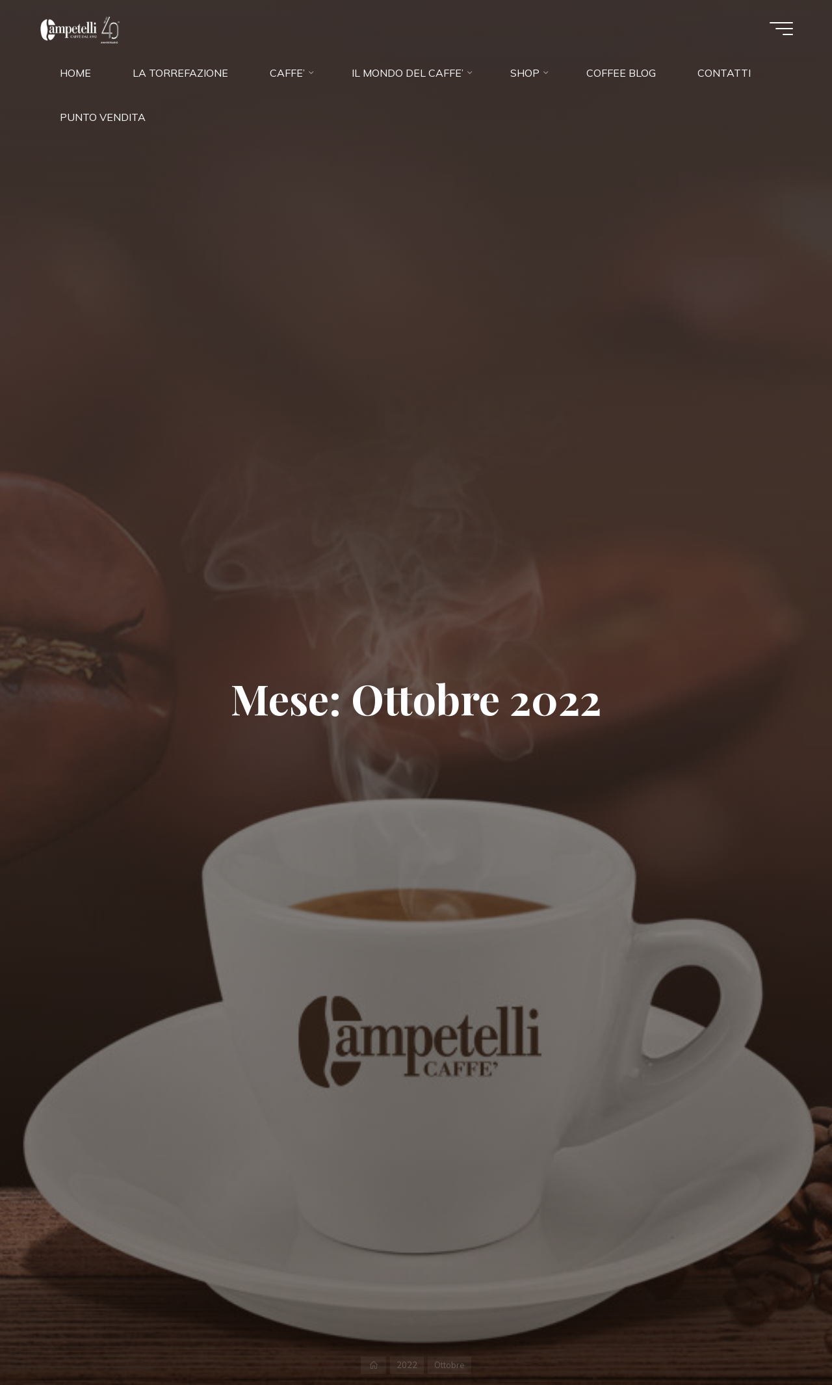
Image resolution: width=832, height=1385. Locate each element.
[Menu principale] (781, 28)
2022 (406, 1365)
